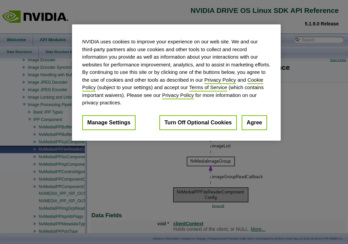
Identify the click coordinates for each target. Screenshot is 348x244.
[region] (176, 82)
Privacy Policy (220, 80)
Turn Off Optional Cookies (198, 122)
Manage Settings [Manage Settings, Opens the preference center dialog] (108, 122)
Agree (254, 122)
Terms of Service (208, 87)
